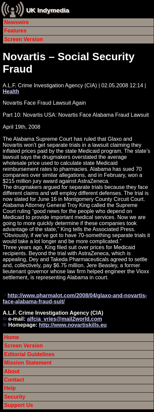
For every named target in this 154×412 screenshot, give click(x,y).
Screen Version (23, 39)
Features (15, 30)
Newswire (16, 22)
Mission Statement (27, 363)
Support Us (18, 405)
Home (11, 337)
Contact (14, 380)
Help (10, 388)
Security (14, 397)
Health (11, 91)
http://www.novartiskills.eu (73, 325)
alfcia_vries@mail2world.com (64, 319)
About (11, 371)
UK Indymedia (47, 10)
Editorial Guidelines (29, 354)
